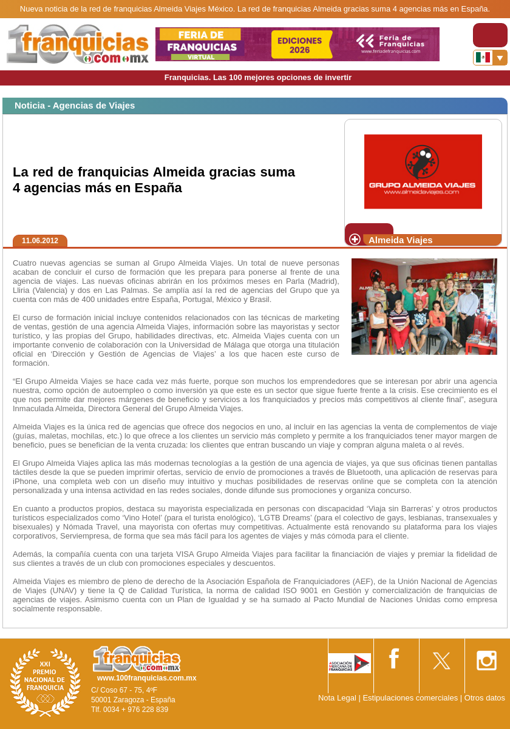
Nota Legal (337, 697)
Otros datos (484, 697)
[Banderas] (490, 58)
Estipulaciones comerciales (411, 697)
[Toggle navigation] (490, 35)
